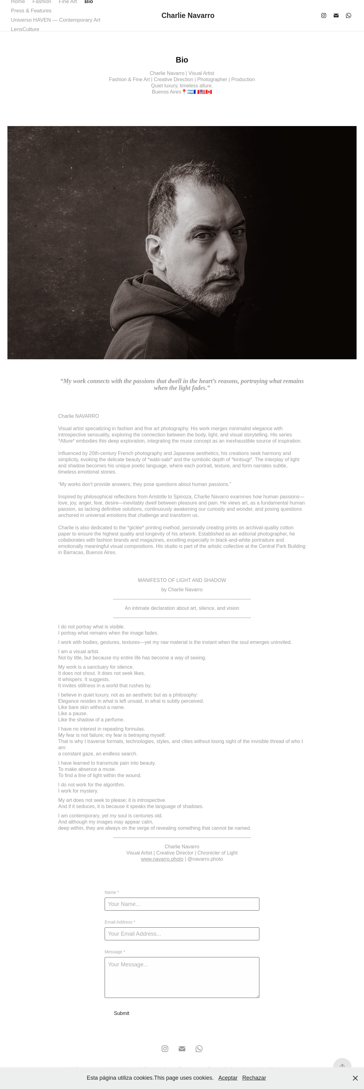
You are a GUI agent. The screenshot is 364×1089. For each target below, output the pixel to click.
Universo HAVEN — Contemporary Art (55, 20)
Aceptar (228, 1078)
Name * (112, 892)
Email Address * (120, 922)
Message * (115, 952)
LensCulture (25, 29)
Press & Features (31, 11)
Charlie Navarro (188, 15)
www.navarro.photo (162, 859)
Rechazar (254, 1078)
